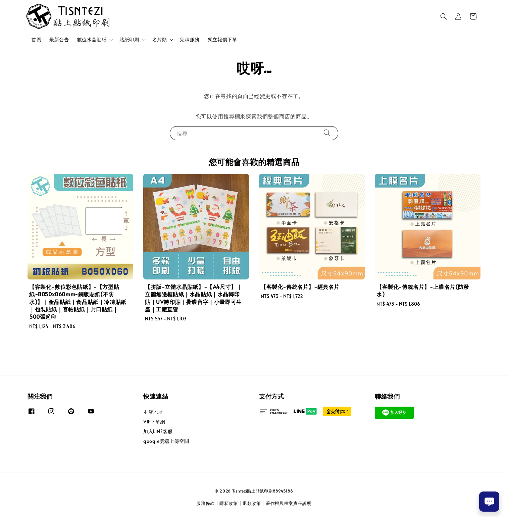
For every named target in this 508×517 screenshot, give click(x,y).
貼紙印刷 (129, 40)
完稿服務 (189, 39)
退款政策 (252, 503)
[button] (443, 16)
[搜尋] (327, 133)
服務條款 (205, 503)
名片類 (159, 40)
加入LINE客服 (158, 431)
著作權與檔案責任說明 (289, 503)
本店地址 (153, 412)
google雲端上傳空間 (166, 441)
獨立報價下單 (222, 39)
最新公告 (59, 39)
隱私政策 (228, 503)
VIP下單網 (154, 421)
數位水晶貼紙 (92, 40)
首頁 (36, 39)
